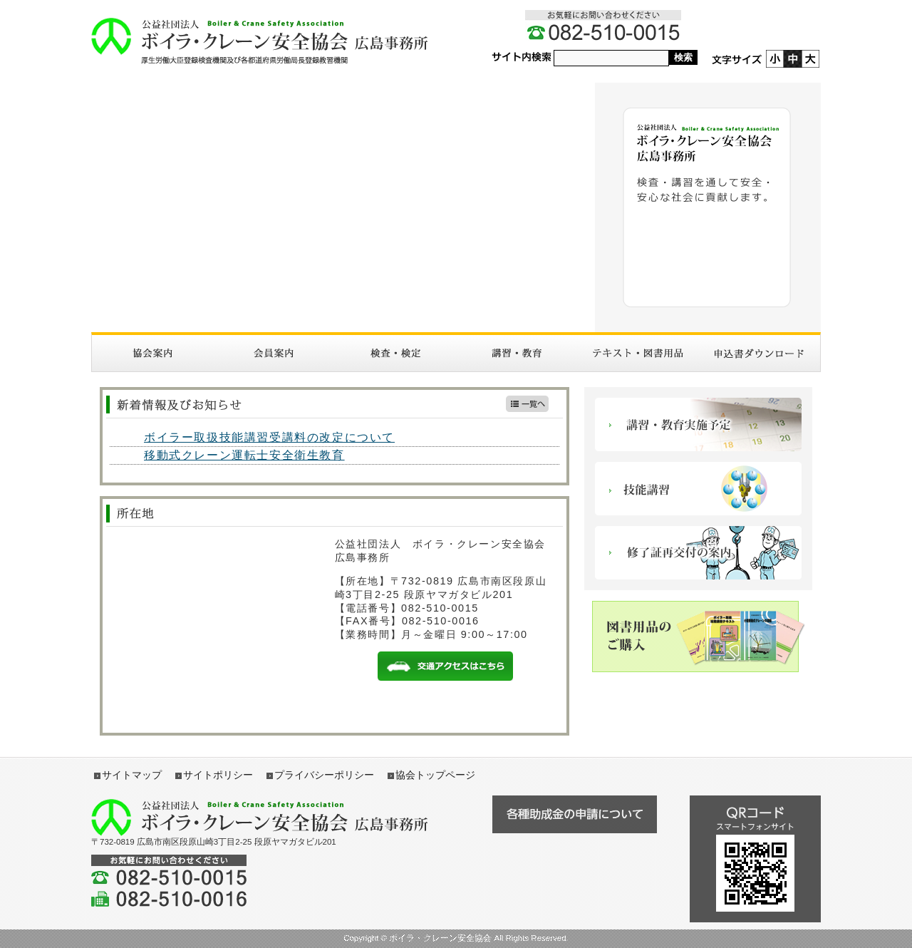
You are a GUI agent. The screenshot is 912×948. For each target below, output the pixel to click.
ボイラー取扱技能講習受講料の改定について (269, 437)
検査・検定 (395, 353)
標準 (793, 59)
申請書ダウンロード (759, 353)
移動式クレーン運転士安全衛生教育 (244, 455)
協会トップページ (435, 774)
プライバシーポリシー (324, 774)
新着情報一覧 (527, 404)
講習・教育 (516, 353)
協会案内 (152, 353)
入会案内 (273, 353)
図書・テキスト (637, 353)
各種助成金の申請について (574, 814)
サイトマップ (132, 774)
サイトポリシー (218, 774)
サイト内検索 (521, 57)
